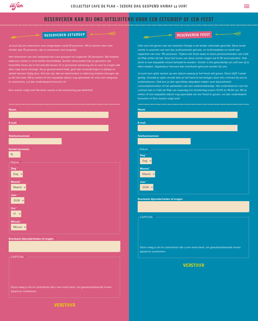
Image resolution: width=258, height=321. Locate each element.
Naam (12, 109)
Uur (13, 208)
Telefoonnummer (19, 136)
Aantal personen (19, 149)
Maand (15, 182)
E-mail (12, 123)
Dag (13, 168)
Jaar (13, 195)
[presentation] (25, 272)
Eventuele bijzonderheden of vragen (31, 239)
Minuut (15, 221)
